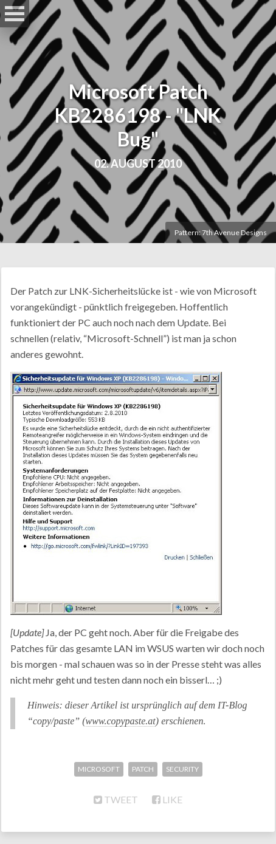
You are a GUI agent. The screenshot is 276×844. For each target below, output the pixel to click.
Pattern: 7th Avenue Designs (220, 232)
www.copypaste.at (121, 721)
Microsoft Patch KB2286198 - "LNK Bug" (138, 115)
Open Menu (14, 13)
